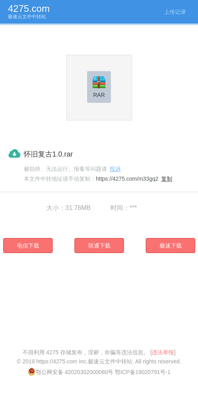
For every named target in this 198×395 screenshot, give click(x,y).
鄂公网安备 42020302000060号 (71, 372)
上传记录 (175, 12)
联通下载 (99, 245)
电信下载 (28, 245)
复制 (166, 179)
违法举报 (163, 352)
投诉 (115, 169)
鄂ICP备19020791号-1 (142, 372)
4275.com (29, 8)
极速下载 (171, 245)
